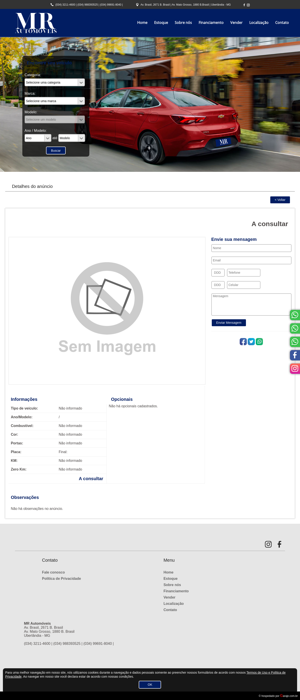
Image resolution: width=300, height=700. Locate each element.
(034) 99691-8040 (110, 4)
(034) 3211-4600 (65, 4)
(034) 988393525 (87, 4)
